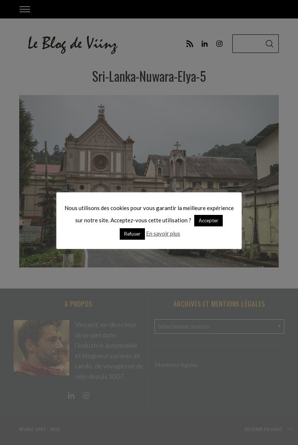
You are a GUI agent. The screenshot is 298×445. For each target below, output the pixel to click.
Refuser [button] (132, 234)
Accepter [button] (208, 220)
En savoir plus (163, 233)
